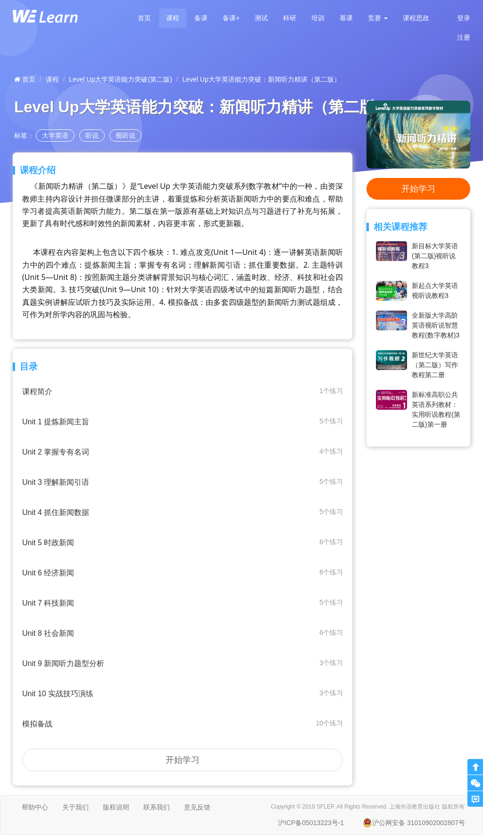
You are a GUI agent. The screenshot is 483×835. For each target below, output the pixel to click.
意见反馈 (197, 807)
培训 (318, 18)
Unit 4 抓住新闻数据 (182, 512)
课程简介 (182, 391)
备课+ (231, 18)
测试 (261, 18)
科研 (289, 18)
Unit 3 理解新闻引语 (182, 482)
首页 (144, 18)
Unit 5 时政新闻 (182, 542)
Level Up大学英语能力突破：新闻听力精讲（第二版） (262, 79)
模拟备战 (182, 723)
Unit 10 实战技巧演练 (182, 693)
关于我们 (75, 807)
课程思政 (416, 18)
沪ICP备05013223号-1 (311, 823)
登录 (463, 18)
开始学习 (183, 760)
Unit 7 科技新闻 (182, 602)
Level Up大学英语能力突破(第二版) (120, 79)
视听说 (125, 135)
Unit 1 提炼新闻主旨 (182, 421)
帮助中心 (35, 807)
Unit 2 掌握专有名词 (182, 451)
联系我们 (156, 807)
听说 (92, 135)
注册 (463, 37)
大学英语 (55, 135)
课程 (172, 18)
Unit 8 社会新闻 (182, 633)
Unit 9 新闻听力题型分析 (182, 663)
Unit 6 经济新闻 (182, 572)
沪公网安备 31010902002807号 (414, 822)
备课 (201, 18)
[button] (378, 18)
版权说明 (116, 807)
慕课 (346, 18)
